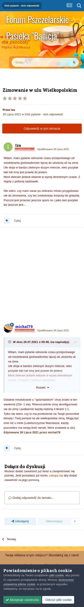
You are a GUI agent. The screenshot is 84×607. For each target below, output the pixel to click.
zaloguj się (56, 475)
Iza (13, 109)
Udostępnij (20, 521)
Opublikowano (53, 149)
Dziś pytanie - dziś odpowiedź (44, 114)
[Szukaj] (30, 62)
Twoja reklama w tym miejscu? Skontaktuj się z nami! (42, 555)
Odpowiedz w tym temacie (42, 128)
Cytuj (17, 220)
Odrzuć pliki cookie (58, 600)
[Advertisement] (42, 275)
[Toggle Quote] (10, 342)
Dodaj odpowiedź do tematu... (31, 498)
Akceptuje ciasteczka (22, 600)
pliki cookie (57, 575)
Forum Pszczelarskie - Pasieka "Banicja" (39, 20)
